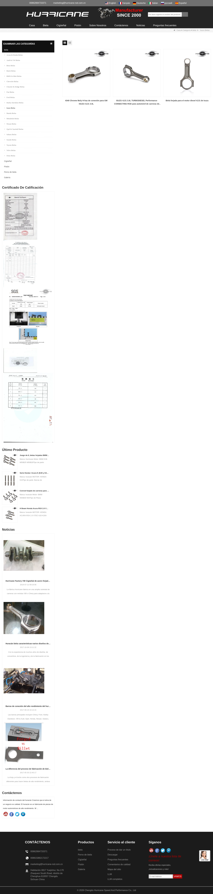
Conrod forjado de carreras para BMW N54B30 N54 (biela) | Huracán (34, 491)
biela (194, 30)
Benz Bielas (9, 66)
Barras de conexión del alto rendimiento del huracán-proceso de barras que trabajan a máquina (28, 706)
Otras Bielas (9, 156)
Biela (45, 25)
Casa (32, 25)
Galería (7, 177)
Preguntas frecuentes (164, 25)
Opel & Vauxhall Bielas (13, 129)
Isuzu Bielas (9, 108)
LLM (110, 874)
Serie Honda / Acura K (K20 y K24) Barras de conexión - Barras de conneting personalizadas (34, 473)
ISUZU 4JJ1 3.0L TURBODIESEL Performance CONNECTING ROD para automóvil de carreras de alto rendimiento (136, 102)
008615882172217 (39, 858)
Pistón (77, 25)
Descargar (113, 855)
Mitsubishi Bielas (11, 119)
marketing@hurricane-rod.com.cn (69, 3)
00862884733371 (37, 3)
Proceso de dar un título (119, 850)
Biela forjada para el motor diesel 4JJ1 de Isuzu (187, 100)
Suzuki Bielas (10, 140)
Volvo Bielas (10, 150)
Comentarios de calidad (119, 864)
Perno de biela (10, 172)
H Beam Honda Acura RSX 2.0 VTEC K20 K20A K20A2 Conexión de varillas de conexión (34, 508)
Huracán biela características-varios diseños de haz (28, 643)
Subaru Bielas (10, 134)
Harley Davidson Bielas (13, 103)
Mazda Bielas (10, 113)
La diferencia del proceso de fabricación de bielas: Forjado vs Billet (28, 769)
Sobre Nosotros (97, 25)
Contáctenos (121, 25)
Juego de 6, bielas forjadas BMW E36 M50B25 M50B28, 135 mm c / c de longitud (34, 455)
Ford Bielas (9, 97)
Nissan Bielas (10, 124)
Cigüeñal (61, 25)
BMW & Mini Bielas (12, 76)
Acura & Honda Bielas (13, 55)
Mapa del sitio (114, 869)
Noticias (140, 25)
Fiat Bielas (9, 92)
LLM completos (115, 879)
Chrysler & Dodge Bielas (14, 87)
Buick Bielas (10, 71)
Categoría (186, 30)
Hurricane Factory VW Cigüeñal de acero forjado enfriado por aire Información (28, 581)
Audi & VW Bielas (12, 60)
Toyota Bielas (10, 145)
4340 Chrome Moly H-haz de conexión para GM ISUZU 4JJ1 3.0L (86, 102)
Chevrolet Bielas (11, 81)
